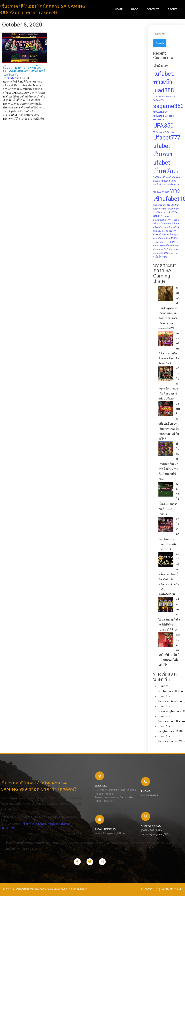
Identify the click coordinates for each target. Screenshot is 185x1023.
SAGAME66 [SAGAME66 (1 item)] (158, 100)
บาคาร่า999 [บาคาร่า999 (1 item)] (168, 209)
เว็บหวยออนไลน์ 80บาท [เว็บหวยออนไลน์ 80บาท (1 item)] (164, 250)
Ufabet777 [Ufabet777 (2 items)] (166, 138)
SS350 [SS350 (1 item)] (171, 116)
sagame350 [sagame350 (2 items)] (168, 106)
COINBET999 (43, 840)
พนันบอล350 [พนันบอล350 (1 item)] (173, 227)
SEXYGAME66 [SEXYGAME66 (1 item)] (160, 113)
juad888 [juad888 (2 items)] (163, 91)
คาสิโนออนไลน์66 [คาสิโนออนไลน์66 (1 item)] (168, 177)
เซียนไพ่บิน (12, 78)
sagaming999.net (172, 875)
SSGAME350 (26, 840)
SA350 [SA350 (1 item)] (173, 97)
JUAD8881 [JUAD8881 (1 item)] (158, 97)
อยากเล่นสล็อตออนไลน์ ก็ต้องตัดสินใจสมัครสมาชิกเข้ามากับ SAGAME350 (168, 575)
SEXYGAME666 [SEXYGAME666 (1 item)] (160, 116)
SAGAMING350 (9, 840)
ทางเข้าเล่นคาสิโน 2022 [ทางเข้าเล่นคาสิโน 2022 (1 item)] (164, 205)
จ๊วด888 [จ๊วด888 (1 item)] (165, 192)
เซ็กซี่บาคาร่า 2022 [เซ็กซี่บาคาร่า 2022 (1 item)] (166, 242)
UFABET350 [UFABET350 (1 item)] (168, 132)
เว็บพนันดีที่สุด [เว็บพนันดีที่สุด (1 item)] (172, 246)
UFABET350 (27, 837)
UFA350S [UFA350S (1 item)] (157, 132)
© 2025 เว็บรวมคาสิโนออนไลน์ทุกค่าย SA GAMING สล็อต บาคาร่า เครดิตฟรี (44, 875)
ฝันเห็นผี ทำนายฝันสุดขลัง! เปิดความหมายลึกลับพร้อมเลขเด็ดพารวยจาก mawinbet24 (169, 309)
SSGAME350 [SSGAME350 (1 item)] (159, 120)
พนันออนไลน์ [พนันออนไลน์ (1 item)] (159, 231)
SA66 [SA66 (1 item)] (166, 97)
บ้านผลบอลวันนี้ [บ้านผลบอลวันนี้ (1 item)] (168, 224)
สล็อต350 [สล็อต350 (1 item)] (163, 235)
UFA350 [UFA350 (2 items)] (163, 126)
